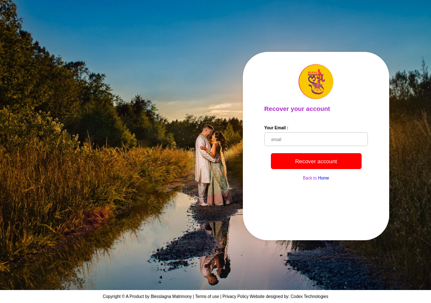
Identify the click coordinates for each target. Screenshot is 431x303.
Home (323, 178)
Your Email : (276, 128)
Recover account (316, 161)
